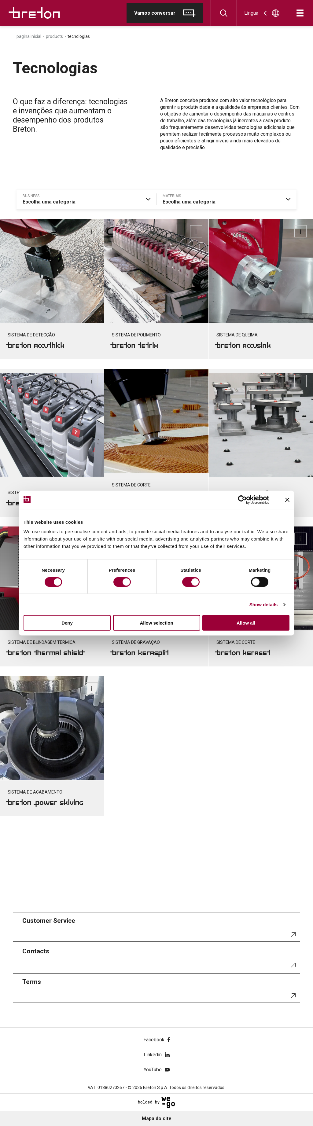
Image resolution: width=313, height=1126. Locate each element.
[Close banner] (287, 499)
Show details (263, 604)
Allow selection (156, 622)
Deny (67, 622)
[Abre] (300, 13)
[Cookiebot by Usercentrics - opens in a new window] (247, 499)
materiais (172, 196)
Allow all (246, 622)
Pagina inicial (29, 36)
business (31, 196)
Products (54, 36)
